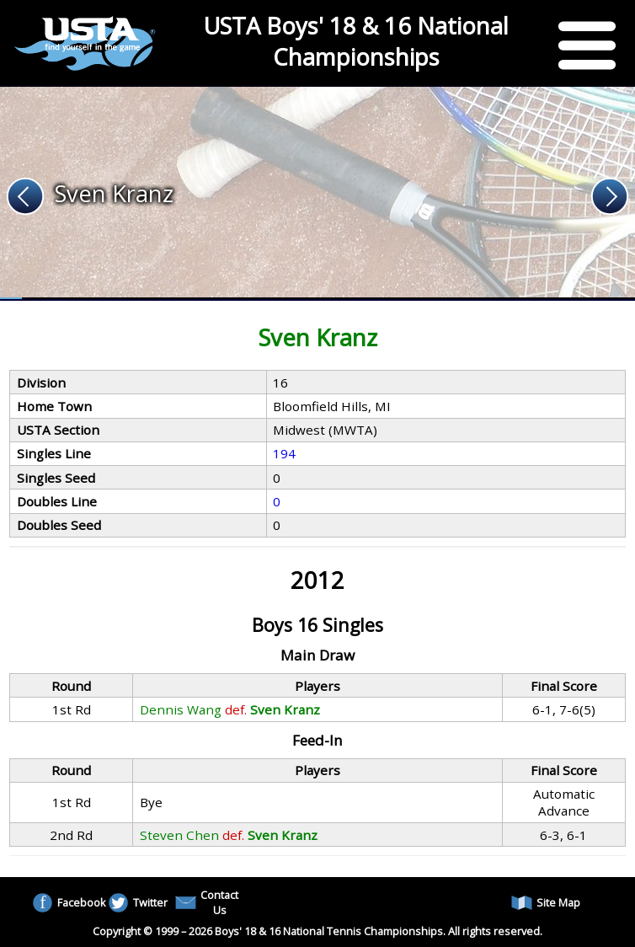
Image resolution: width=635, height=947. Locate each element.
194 (284, 453)
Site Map (545, 902)
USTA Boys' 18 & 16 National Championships (356, 41)
